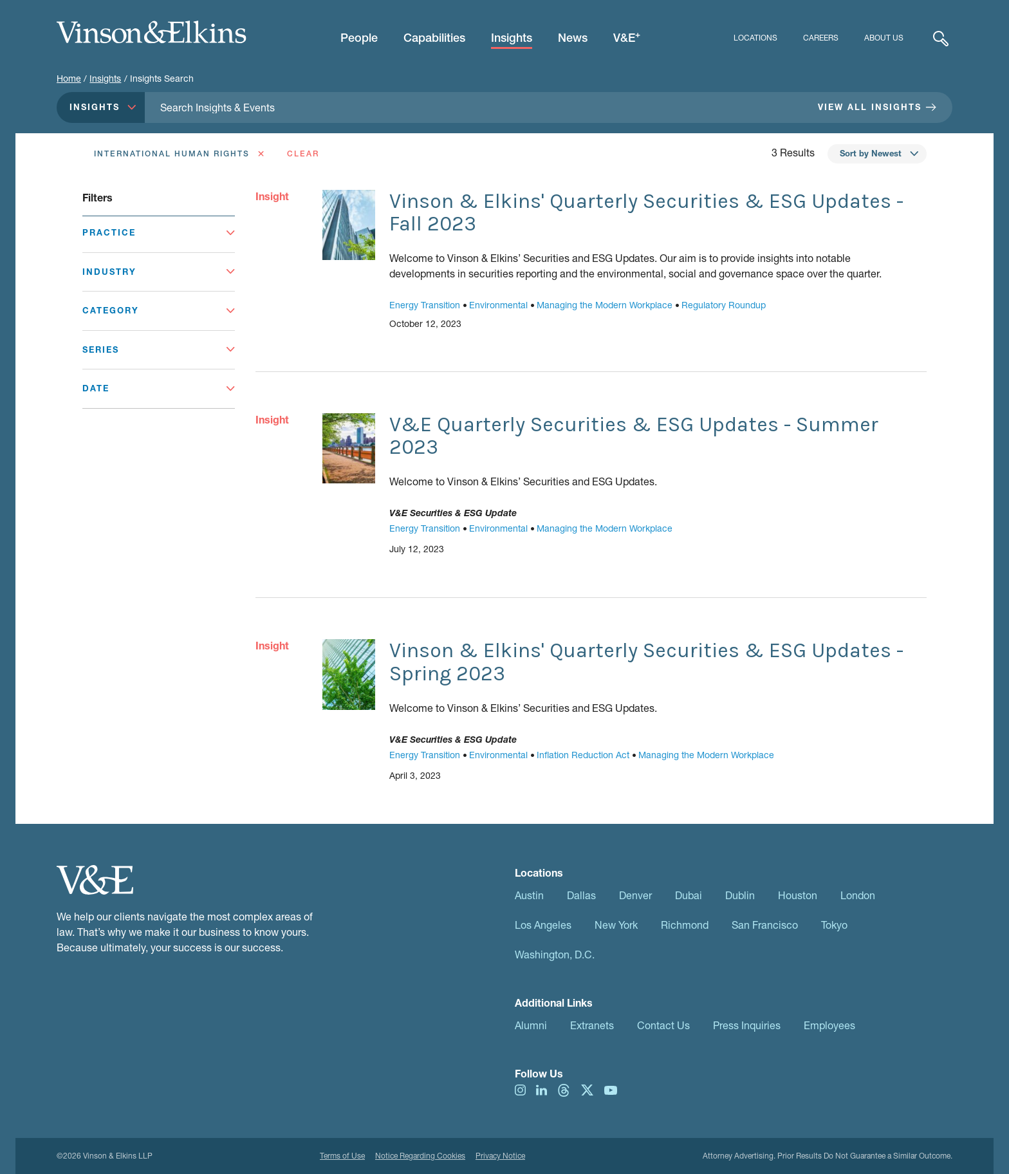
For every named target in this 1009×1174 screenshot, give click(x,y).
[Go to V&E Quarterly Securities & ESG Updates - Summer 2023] (348, 448)
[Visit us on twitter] (587, 1089)
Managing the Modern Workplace (604, 304)
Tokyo (834, 924)
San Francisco (765, 924)
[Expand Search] (940, 38)
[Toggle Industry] (158, 272)
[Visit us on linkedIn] (541, 1089)
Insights (105, 78)
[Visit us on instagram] (520, 1089)
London (857, 895)
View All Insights (877, 107)
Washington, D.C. (555, 954)
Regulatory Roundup (723, 304)
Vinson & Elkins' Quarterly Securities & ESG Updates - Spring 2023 (646, 661)
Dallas (581, 895)
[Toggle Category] (158, 311)
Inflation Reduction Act (583, 754)
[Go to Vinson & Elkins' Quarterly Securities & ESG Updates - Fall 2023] (348, 225)
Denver (635, 895)
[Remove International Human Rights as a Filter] (177, 154)
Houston (797, 895)
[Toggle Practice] (158, 239)
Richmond (684, 924)
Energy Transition (424, 304)
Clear (303, 153)
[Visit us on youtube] (610, 1089)
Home (69, 78)
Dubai (688, 895)
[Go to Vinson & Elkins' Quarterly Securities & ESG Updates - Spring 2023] (348, 674)
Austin (529, 895)
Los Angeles (543, 924)
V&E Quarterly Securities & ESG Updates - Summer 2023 (633, 436)
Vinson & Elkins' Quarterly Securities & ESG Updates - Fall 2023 (646, 212)
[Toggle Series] (158, 350)
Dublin (740, 895)
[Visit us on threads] (563, 1089)
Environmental (498, 304)
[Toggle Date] (158, 388)
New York (616, 924)
